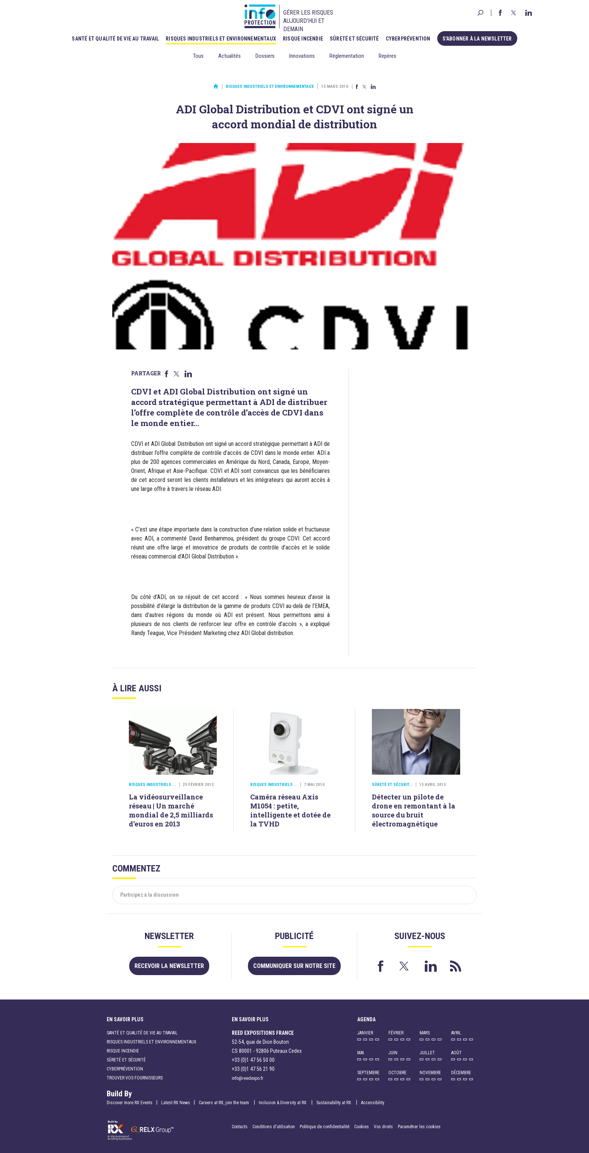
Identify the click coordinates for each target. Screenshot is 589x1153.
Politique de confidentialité (325, 1126)
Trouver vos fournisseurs (135, 1078)
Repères (387, 56)
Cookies (361, 1126)
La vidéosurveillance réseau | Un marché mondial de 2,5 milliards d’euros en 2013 (171, 810)
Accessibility (372, 1102)
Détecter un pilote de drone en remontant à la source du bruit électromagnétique (413, 810)
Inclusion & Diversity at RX (283, 1102)
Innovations (302, 56)
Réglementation (346, 56)
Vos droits (383, 1126)
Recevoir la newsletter (169, 965)
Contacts (240, 1126)
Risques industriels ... (152, 784)
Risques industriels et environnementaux (221, 38)
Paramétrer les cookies (419, 1126)
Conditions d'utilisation (273, 1126)
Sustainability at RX (334, 1102)
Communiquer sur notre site (294, 965)
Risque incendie (303, 38)
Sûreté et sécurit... (392, 784)
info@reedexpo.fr (247, 1078)
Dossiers (265, 56)
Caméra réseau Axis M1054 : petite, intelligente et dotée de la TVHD (290, 810)
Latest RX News (175, 1102)
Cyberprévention (408, 38)
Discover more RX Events (130, 1102)
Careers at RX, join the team (224, 1102)
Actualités (229, 56)
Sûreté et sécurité (354, 38)
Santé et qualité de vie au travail (115, 38)
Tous (198, 56)
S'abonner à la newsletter (477, 39)
